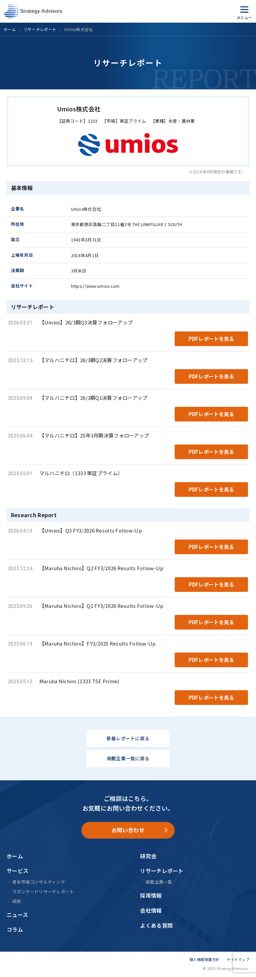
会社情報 (151, 910)
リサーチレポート (40, 29)
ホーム (9, 29)
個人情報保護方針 (204, 959)
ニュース (17, 915)
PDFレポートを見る (211, 338)
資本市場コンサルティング (38, 882)
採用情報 (151, 895)
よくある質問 (156, 925)
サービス (17, 871)
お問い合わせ (128, 830)
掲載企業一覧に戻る (128, 758)
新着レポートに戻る (128, 738)
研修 (16, 901)
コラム (15, 929)
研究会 (148, 856)
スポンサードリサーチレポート (43, 891)
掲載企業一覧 (159, 882)
